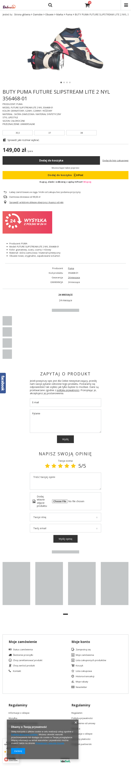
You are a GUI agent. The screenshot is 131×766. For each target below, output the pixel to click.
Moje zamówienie (23, 642)
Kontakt (17, 671)
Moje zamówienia (85, 655)
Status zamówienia (23, 649)
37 (49, 132)
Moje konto (80, 642)
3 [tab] (67, 82)
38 (81, 132)
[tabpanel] (16, 585)
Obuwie (49, 14)
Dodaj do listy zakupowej (115, 160)
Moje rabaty (82, 681)
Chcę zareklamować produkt (27, 660)
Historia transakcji (85, 676)
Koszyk (79, 665)
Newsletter (81, 687)
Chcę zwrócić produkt (24, 665)
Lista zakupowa (84, 671)
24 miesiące (74, 277)
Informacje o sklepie (19, 713)
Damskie (38, 14)
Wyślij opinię (65, 538)
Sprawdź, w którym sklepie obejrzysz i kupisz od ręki (36, 202)
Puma (69, 14)
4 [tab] (70, 82)
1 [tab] (61, 82)
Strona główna (22, 14)
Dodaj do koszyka (51, 160)
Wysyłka (13, 718)
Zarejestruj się (83, 649)
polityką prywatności (68, 390)
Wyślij (65, 439)
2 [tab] (64, 82)
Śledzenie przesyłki (23, 655)
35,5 (18, 132)
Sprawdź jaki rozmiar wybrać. (24, 140)
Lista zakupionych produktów (91, 660)
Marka (59, 14)
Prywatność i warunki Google (49, 743)
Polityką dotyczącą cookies (24, 734)
